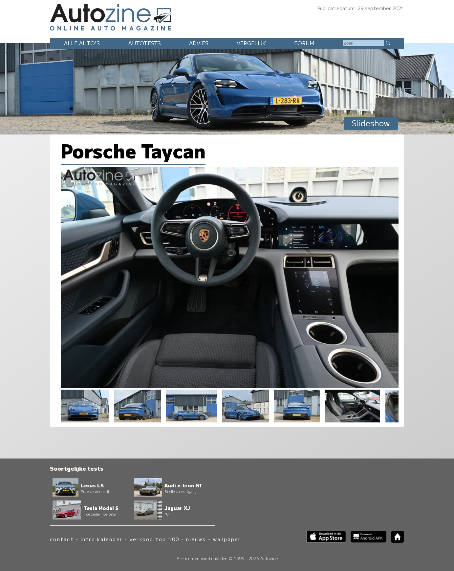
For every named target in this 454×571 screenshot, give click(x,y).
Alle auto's (82, 43)
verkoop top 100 (155, 539)
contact (62, 539)
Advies (198, 43)
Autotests (144, 43)
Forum (304, 43)
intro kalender (102, 539)
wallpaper (227, 539)
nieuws (196, 539)
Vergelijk (251, 43)
